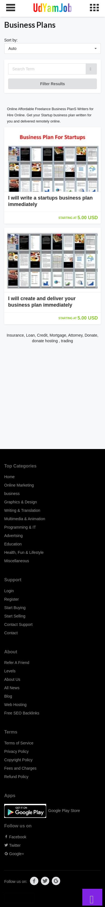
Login (9, 591)
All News (11, 688)
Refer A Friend (16, 662)
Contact (11, 633)
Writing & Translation (22, 510)
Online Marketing (19, 485)
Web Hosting (15, 704)
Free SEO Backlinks (21, 713)
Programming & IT (20, 527)
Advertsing (13, 535)
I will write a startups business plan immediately (50, 201)
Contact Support (18, 624)
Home (9, 477)
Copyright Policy (18, 760)
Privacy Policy (16, 751)
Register (11, 599)
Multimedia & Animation (24, 519)
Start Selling (14, 616)
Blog (8, 696)
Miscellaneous (16, 561)
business (12, 493)
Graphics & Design (20, 502)
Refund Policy (16, 776)
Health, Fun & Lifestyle (24, 552)
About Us (12, 679)
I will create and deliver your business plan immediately (42, 302)
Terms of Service (18, 743)
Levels (9, 671)
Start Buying (14, 607)
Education (13, 544)
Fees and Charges (20, 768)
